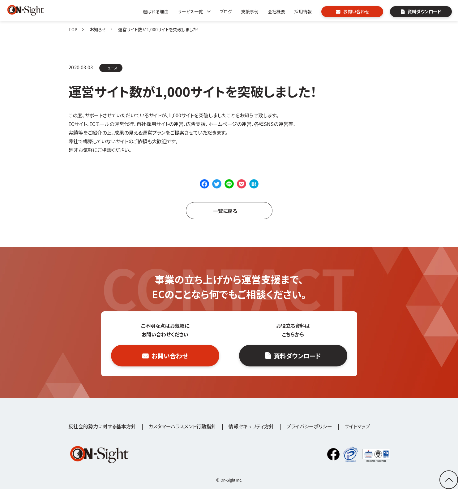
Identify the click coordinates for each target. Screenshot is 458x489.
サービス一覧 (190, 11)
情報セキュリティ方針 (251, 426)
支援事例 (250, 11)
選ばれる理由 (156, 11)
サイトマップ (357, 426)
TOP (72, 29)
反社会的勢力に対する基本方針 (102, 426)
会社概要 (276, 11)
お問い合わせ (356, 11)
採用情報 (303, 11)
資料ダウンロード (424, 11)
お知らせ (98, 29)
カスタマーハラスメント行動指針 (182, 426)
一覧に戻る (225, 210)
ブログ (226, 11)
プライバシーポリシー (309, 426)
